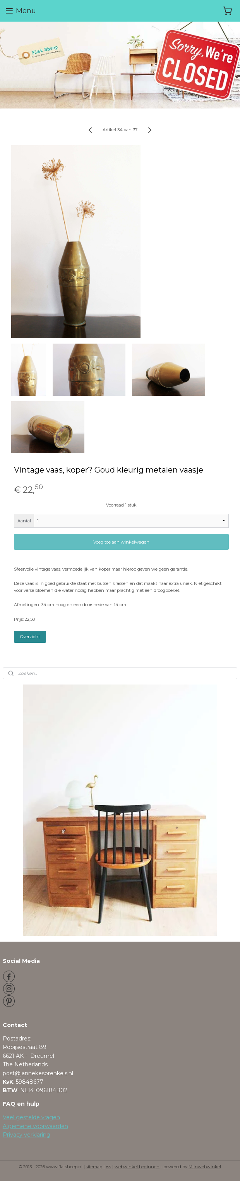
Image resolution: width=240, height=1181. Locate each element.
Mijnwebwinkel (205, 1166)
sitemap (94, 1166)
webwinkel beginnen (137, 1166)
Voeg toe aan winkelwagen (121, 542)
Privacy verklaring (26, 1134)
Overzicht (30, 636)
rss (108, 1166)
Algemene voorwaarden (35, 1126)
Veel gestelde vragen (31, 1117)
